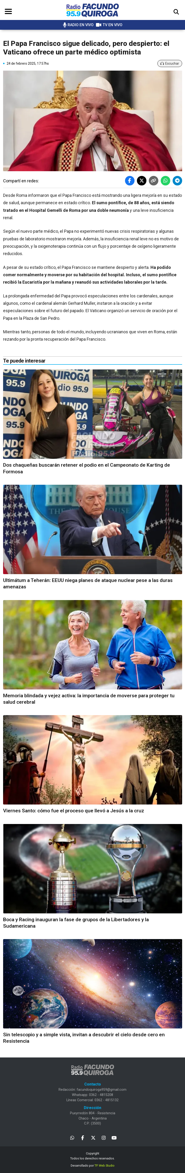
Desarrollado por (93, 1165)
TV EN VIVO (109, 25)
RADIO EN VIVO (78, 25)
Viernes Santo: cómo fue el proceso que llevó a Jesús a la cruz (73, 811)
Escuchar (169, 63)
